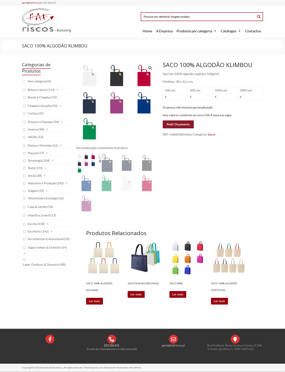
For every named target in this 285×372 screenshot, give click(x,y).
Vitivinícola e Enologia (46, 198)
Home (147, 31)
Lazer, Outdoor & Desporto (44, 264)
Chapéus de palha (43, 106)
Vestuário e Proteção (46, 183)
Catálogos (231, 31)
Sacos (211, 134)
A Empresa (164, 31)
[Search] (259, 16)
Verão (35, 175)
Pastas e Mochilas (43, 145)
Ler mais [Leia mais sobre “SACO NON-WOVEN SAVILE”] (136, 294)
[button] (214, 31)
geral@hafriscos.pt (32, 2)
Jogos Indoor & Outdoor (47, 247)
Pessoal (36, 153)
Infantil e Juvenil (42, 215)
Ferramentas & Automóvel (48, 239)
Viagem (36, 190)
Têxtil (35, 168)
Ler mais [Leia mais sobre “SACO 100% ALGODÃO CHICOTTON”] (220, 301)
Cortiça (36, 113)
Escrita (36, 224)
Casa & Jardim (40, 207)
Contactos (253, 31)
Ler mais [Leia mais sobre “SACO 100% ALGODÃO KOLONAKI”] (95, 301)
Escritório (38, 231)
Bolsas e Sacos (41, 89)
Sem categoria (39, 81)
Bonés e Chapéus (42, 97)
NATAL (35, 137)
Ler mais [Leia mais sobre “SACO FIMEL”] (178, 294)
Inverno (36, 129)
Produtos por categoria (197, 31)
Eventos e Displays (43, 122)
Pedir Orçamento (178, 124)
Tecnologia (39, 160)
